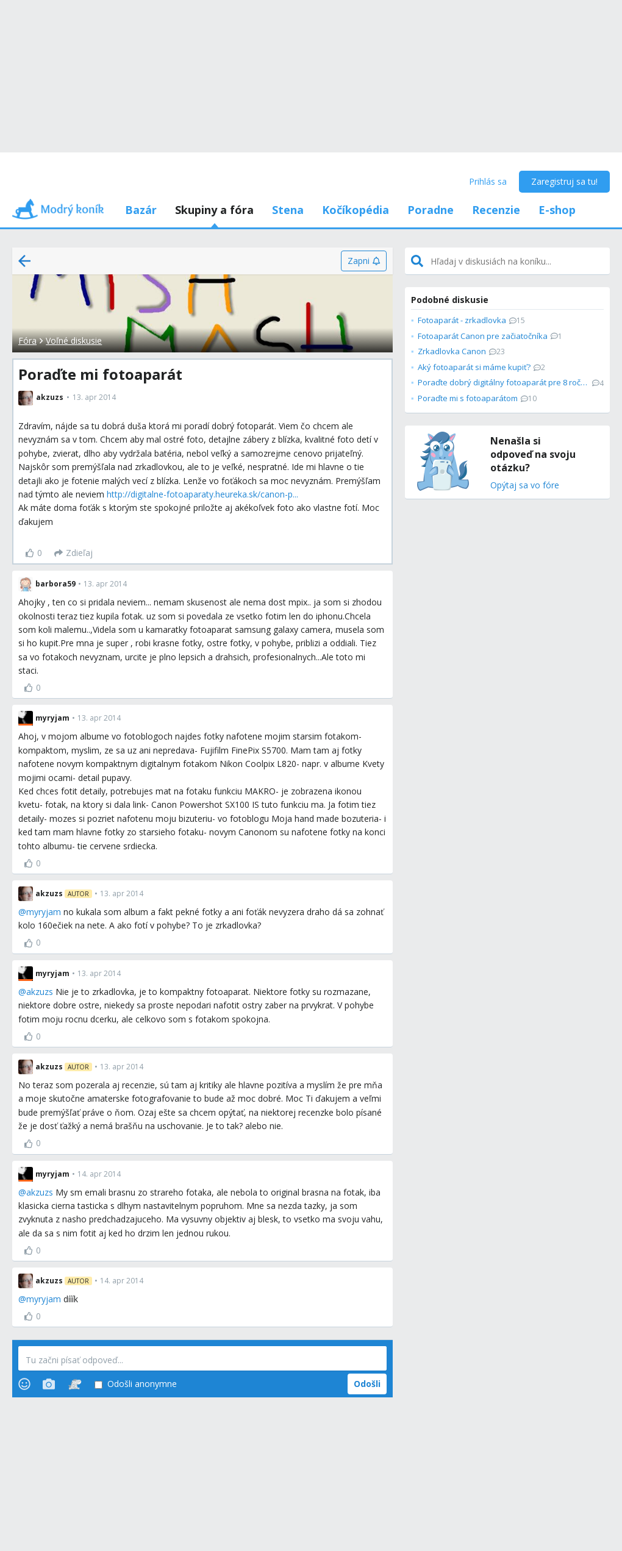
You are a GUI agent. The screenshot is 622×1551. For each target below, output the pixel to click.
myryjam (43, 912)
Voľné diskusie (74, 340)
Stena (288, 209)
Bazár (141, 209)
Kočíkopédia (355, 209)
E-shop (557, 209)
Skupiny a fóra (214, 209)
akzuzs (39, 991)
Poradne (430, 209)
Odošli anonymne (136, 1384)
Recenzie (496, 209)
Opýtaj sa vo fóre (524, 485)
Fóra (27, 340)
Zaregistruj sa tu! (564, 181)
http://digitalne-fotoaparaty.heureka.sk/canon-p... (202, 494)
